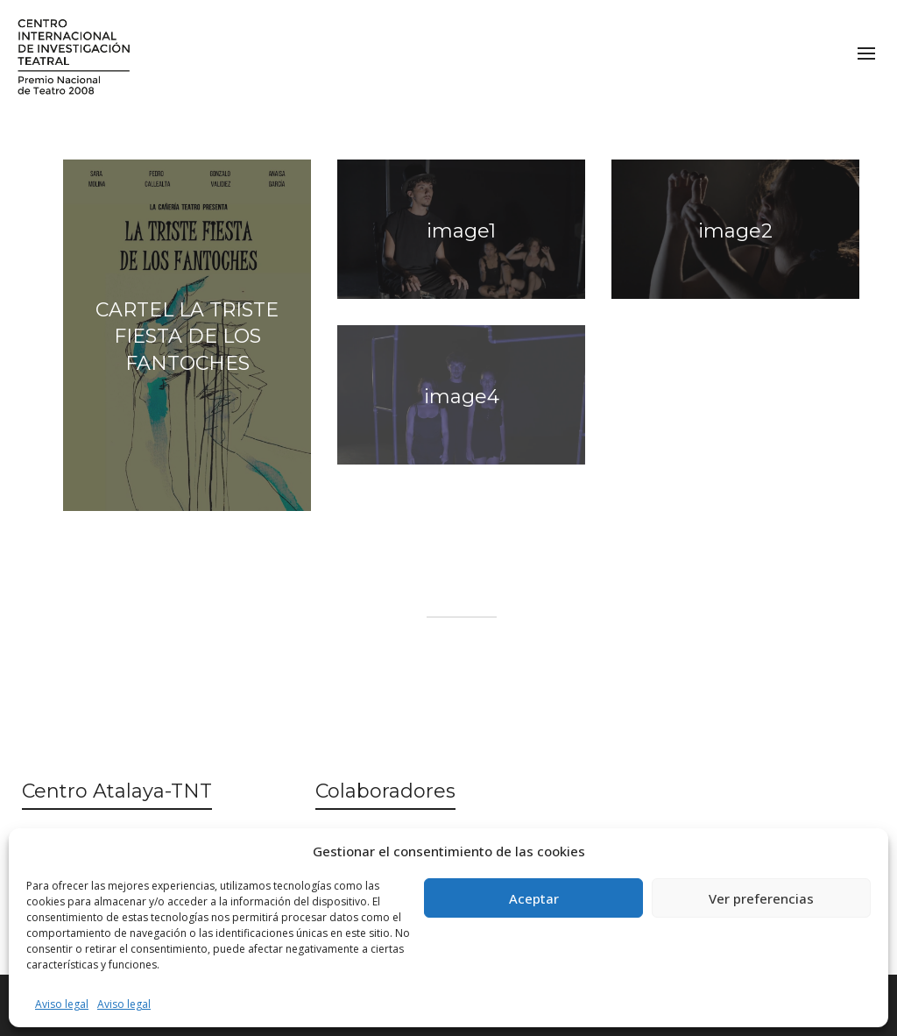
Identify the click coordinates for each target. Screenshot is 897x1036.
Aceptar (534, 898)
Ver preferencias (761, 898)
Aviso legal (61, 1004)
